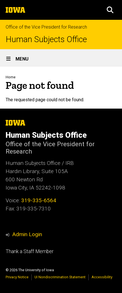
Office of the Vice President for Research (46, 27)
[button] (110, 10)
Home (11, 77)
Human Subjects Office (46, 39)
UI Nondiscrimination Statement (60, 277)
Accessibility (101, 277)
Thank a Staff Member (29, 251)
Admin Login (27, 234)
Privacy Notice (17, 277)
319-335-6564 (38, 200)
